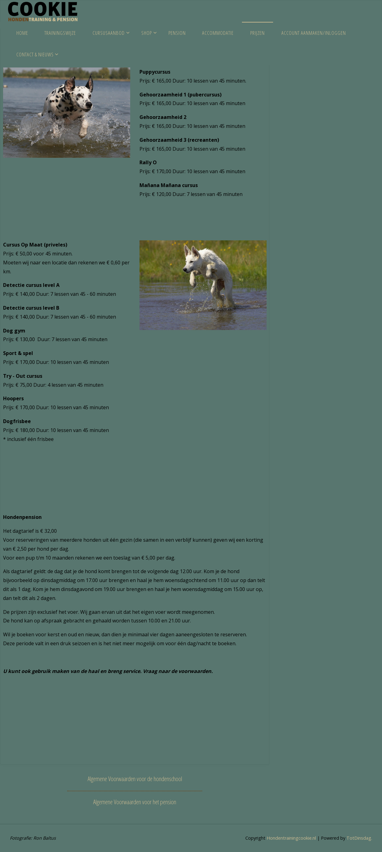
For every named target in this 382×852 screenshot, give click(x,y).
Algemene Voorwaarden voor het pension (134, 801)
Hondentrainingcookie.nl (290, 838)
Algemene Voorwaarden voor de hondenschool (135, 778)
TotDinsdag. (358, 838)
